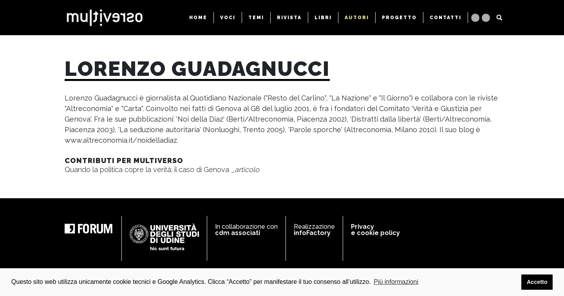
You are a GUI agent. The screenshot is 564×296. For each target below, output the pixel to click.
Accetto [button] (537, 282)
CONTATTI (445, 17)
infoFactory (312, 233)
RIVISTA (289, 17)
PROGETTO (399, 17)
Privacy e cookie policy (375, 230)
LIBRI (323, 17)
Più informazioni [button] (396, 281)
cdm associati (237, 233)
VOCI (227, 17)
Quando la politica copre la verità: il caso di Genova (162, 169)
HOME (198, 17)
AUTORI (357, 17)
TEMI (256, 17)
